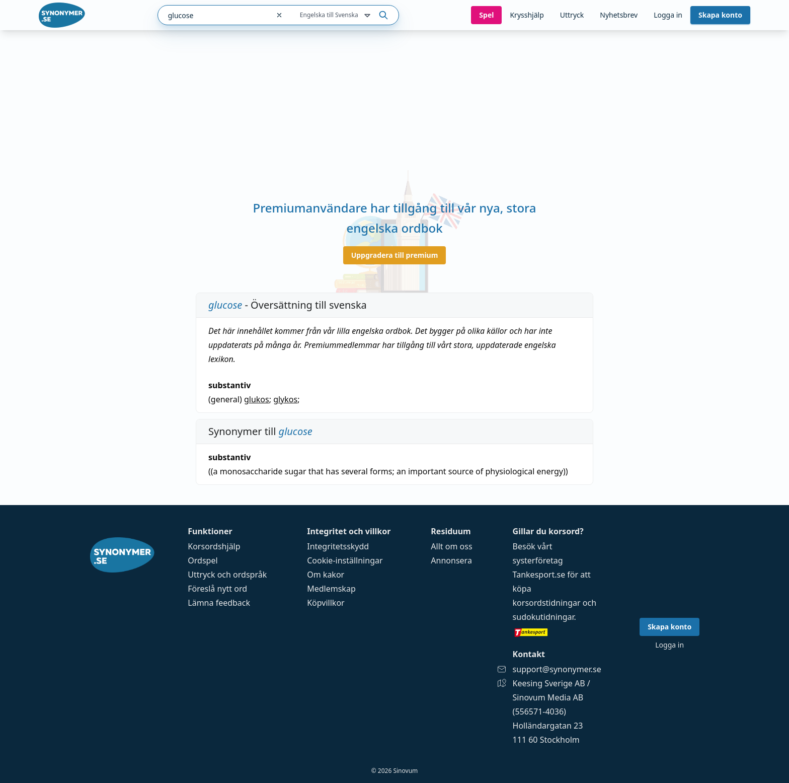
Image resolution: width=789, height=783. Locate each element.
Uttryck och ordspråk (227, 574)
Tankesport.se (539, 574)
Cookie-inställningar (344, 560)
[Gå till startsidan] (62, 15)
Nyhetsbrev (619, 15)
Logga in (668, 15)
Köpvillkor (325, 602)
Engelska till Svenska (336, 16)
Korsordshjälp (214, 546)
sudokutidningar (543, 616)
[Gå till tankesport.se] (557, 632)
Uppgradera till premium (394, 255)
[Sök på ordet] (383, 15)
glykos (285, 399)
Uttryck (572, 15)
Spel (486, 15)
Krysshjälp (526, 15)
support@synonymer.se (557, 669)
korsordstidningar (547, 602)
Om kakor (325, 574)
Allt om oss (451, 546)
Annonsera (451, 560)
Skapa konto (720, 15)
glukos (256, 399)
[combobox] (213, 15)
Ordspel (202, 560)
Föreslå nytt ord (217, 588)
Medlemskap (331, 588)
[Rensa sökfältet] (279, 15)
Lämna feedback (219, 602)
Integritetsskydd (338, 546)
